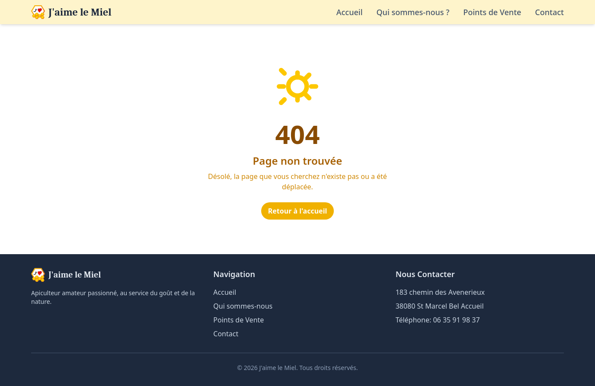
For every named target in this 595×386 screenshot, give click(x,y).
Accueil (349, 12)
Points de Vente (492, 12)
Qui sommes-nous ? (413, 12)
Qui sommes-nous (242, 306)
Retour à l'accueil (297, 211)
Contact (549, 12)
